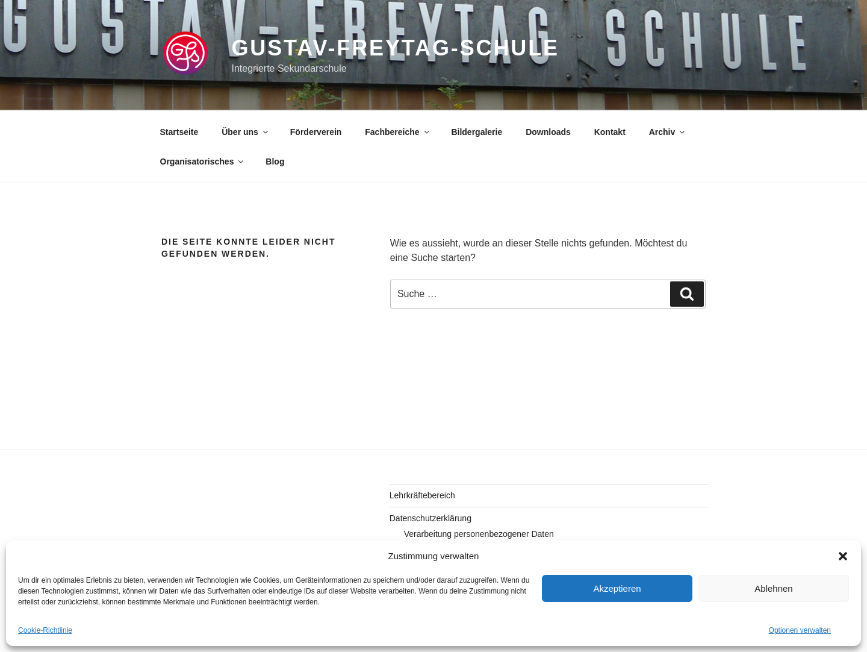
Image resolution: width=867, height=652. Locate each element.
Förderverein (316, 132)
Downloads (548, 132)
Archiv (668, 132)
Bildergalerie (476, 132)
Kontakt (610, 132)
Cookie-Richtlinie (45, 630)
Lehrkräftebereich (422, 495)
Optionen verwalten (800, 630)
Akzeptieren (617, 588)
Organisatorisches (203, 161)
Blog (275, 161)
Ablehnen (773, 588)
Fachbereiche (397, 132)
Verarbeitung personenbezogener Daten (479, 534)
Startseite (179, 132)
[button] (843, 556)
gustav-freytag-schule (395, 48)
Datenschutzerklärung (430, 518)
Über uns (246, 132)
